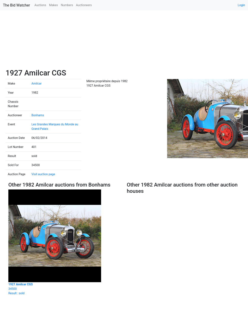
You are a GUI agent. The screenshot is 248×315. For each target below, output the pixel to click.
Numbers (67, 5)
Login (241, 5)
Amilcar (36, 83)
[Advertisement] (124, 41)
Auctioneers (84, 5)
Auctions (40, 5)
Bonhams (37, 115)
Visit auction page (43, 174)
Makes (53, 5)
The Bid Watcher (16, 5)
